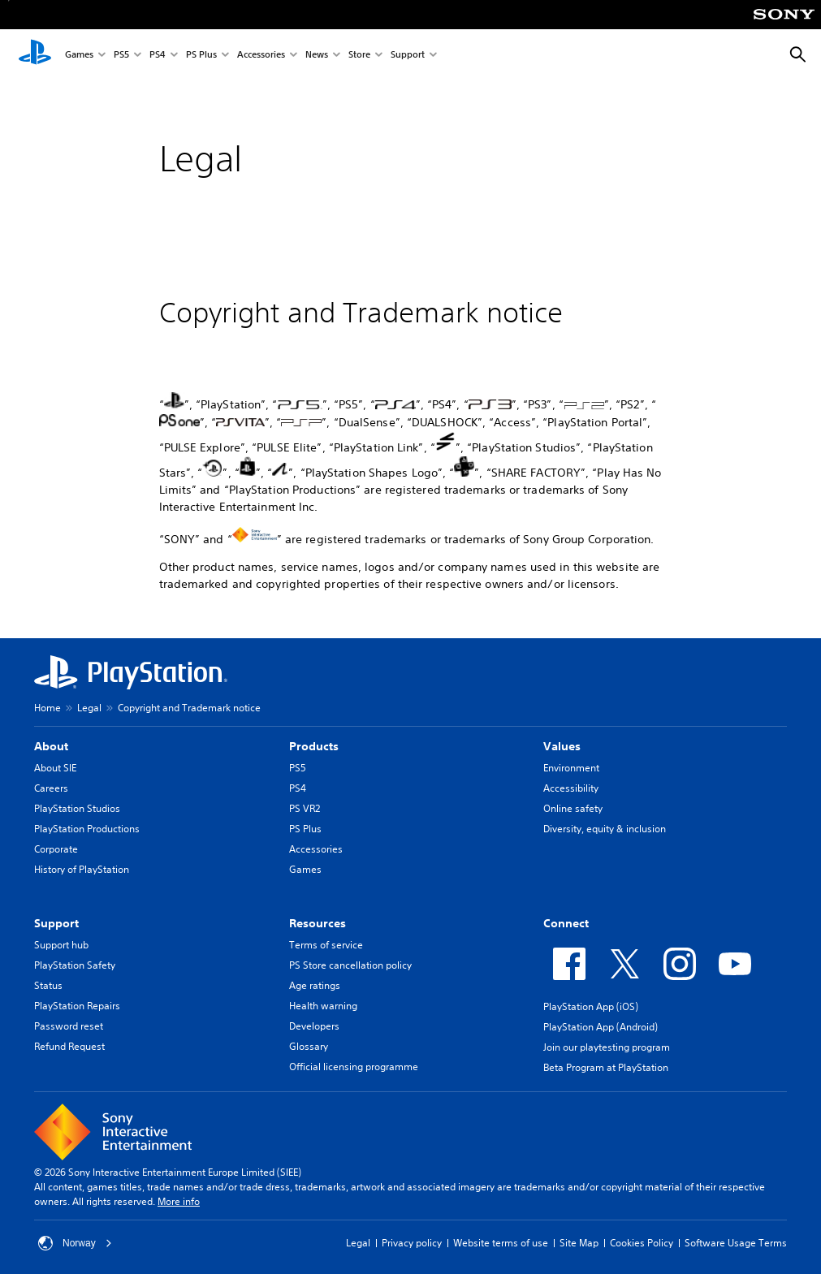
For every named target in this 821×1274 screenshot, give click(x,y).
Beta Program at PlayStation (605, 1067)
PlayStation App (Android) (600, 1027)
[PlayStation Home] (35, 55)
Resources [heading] (317, 923)
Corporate (56, 849)
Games (79, 56)
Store (359, 56)
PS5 (121, 56)
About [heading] (51, 746)
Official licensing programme (353, 1066)
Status (48, 985)
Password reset (68, 1026)
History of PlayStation (81, 869)
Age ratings (314, 985)
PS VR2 (304, 808)
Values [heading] (562, 746)
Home (47, 708)
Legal (89, 708)
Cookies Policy (641, 1243)
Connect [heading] (566, 923)
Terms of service (326, 945)
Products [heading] (314, 746)
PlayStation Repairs (77, 1006)
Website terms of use (500, 1243)
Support (408, 56)
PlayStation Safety (74, 965)
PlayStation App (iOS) (590, 1006)
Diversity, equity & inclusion (604, 829)
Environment (571, 768)
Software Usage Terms (736, 1243)
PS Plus (201, 56)
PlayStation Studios (77, 808)
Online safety (573, 808)
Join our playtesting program (606, 1047)
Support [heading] (56, 923)
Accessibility (570, 788)
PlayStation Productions (87, 829)
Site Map (579, 1243)
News (316, 56)
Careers (51, 788)
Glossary (308, 1046)
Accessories (261, 56)
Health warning (323, 1006)
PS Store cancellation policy (350, 965)
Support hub (61, 945)
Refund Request (69, 1046)
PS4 (157, 56)
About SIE (55, 768)
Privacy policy (412, 1243)
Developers (314, 1026)
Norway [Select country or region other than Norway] (75, 1243)
